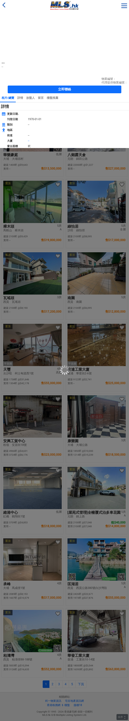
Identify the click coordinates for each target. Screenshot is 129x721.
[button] (124, 5)
